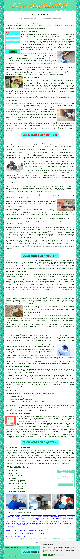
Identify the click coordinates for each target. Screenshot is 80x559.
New (17, 547)
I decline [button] (50, 554)
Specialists (26, 547)
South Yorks (9, 530)
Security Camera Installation (52, 516)
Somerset (40, 529)
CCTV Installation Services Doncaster (22, 467)
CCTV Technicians (36, 518)
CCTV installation (50, 463)
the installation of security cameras (62, 429)
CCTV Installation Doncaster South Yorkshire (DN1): (23, 22)
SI (17, 201)
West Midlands (26, 529)
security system (27, 335)
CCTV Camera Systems (49, 515)
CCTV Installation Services (20, 516)
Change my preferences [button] (58, 554)
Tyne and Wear (69, 529)
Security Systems (15, 515)
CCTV (48, 34)
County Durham (48, 529)
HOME (53, 10)
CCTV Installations (56, 521)
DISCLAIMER (71, 10)
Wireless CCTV (16, 524)
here (35, 463)
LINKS (57, 10)
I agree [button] (45, 554)
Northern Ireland (59, 529)
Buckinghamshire (31, 530)
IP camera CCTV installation (65, 421)
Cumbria (22, 530)
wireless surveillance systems (22, 434)
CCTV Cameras (26, 515)
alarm (70, 300)
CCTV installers (46, 265)
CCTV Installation (36, 520)
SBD (53, 212)
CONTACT (65, 10)
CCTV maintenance (21, 428)
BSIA (43, 218)
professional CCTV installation (57, 431)
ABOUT (61, 10)
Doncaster (35, 260)
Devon (18, 529)
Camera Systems (36, 516)
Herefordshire (41, 530)
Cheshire (16, 530)
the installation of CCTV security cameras (38, 423)
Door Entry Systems (38, 524)
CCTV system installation (29, 369)
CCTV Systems (62, 515)
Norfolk (34, 529)
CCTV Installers (57, 518)
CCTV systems (28, 457)
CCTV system (38, 25)
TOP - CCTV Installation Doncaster (16, 536)
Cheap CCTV (66, 516)
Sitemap (6, 547)
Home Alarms (50, 524)
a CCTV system (41, 46)
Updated (21, 547)
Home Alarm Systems (68, 520)
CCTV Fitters (56, 520)
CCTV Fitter (46, 518)
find (10, 450)
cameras (14, 361)
